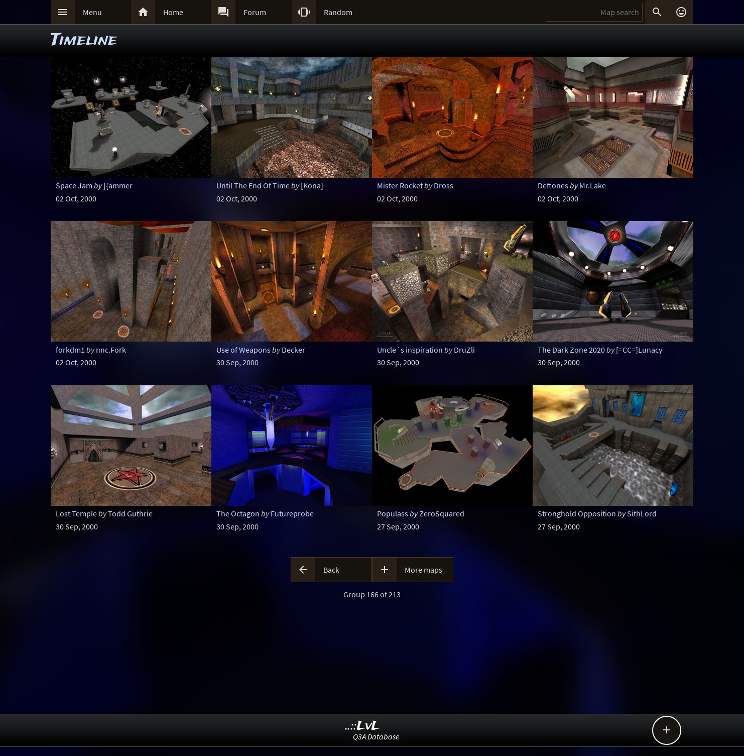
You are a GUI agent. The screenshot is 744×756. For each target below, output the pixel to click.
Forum (254, 12)
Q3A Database (376, 736)
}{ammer (118, 185)
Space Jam (74, 185)
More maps (423, 570)
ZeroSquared (441, 513)
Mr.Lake (592, 185)
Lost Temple (76, 513)
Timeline (84, 40)
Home (173, 12)
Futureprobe (292, 513)
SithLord (642, 513)
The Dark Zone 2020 (571, 350)
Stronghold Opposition (577, 513)
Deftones (553, 185)
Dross (443, 185)
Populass (392, 513)
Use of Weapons (243, 350)
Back (331, 570)
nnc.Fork (111, 350)
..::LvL (363, 726)
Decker (293, 350)
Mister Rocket (400, 185)
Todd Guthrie (130, 513)
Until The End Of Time (253, 185)
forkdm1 (70, 350)
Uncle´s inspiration (410, 350)
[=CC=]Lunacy (639, 350)
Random (338, 12)
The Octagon (238, 513)
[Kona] (312, 185)
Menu (92, 12)
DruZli (464, 350)
